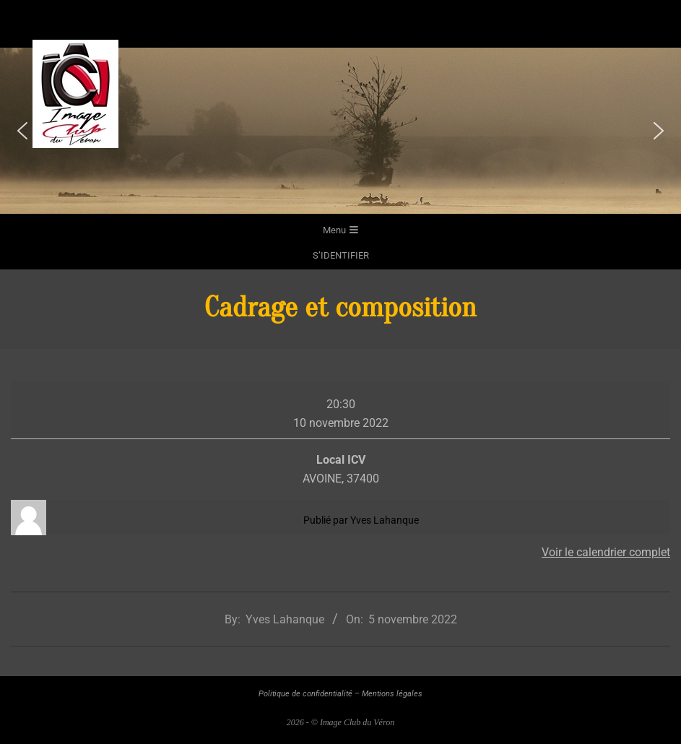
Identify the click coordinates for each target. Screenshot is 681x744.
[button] (22, 130)
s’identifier (341, 255)
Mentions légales (392, 693)
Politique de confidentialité (305, 693)
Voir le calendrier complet (606, 552)
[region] (340, 131)
